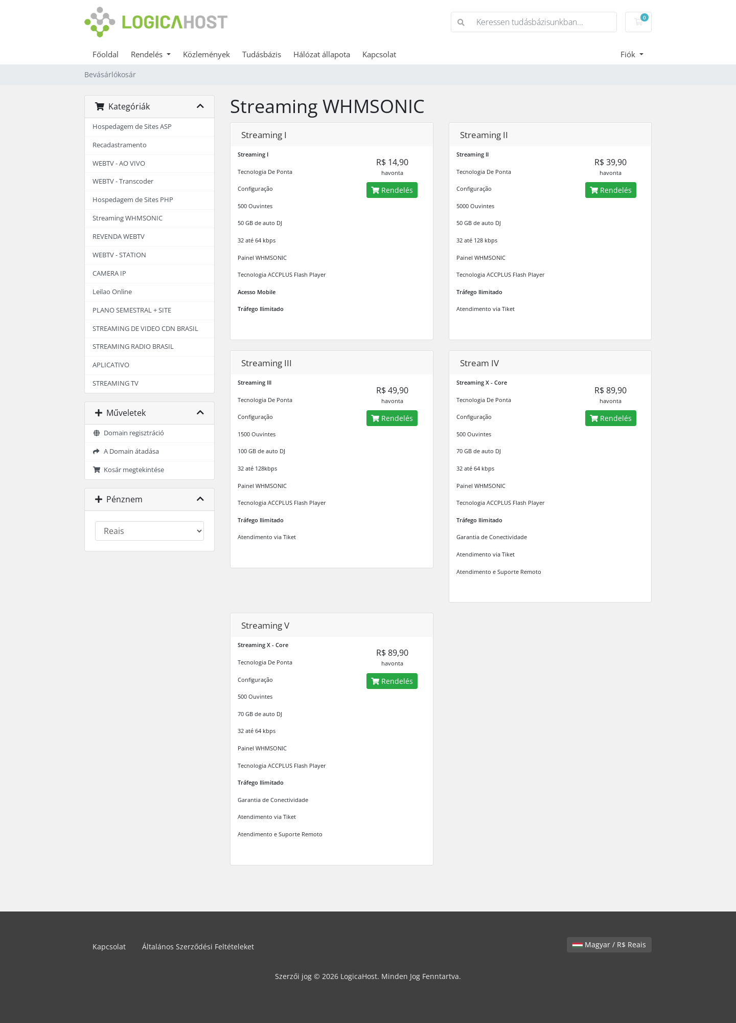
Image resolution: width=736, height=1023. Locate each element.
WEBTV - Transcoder (123, 181)
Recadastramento (120, 145)
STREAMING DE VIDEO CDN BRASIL (145, 328)
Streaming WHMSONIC (128, 218)
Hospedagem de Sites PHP (133, 199)
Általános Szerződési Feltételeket (198, 946)
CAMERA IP (109, 273)
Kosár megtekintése (128, 469)
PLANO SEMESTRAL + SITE (132, 310)
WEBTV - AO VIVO (119, 163)
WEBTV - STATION (119, 255)
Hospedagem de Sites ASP (132, 126)
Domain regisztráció (128, 433)
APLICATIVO (111, 365)
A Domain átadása (126, 451)
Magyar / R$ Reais (609, 944)
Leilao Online (112, 291)
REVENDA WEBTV (119, 236)
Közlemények (206, 54)
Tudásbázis (261, 54)
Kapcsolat (379, 54)
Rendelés (148, 54)
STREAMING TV (116, 383)
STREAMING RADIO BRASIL (133, 346)
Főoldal (106, 54)
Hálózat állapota (321, 54)
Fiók (628, 54)
